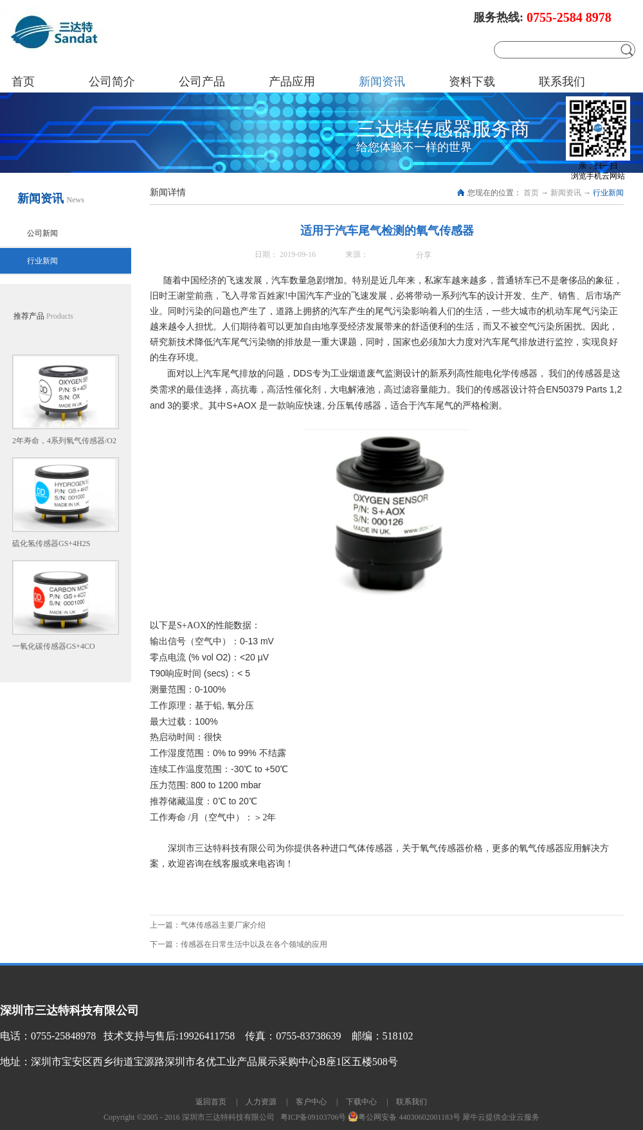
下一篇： (238, 944)
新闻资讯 (565, 192)
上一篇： (208, 925)
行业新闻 (608, 192)
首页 (23, 81)
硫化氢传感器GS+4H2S (51, 543)
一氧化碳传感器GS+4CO (53, 646)
